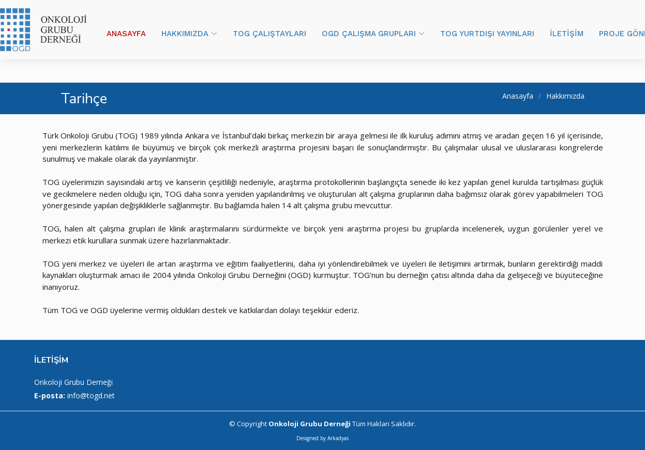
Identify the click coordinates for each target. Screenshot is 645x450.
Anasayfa (517, 96)
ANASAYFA (126, 33)
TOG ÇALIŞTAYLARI (269, 33)
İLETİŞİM (566, 33)
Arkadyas (338, 438)
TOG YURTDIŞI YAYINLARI (487, 33)
